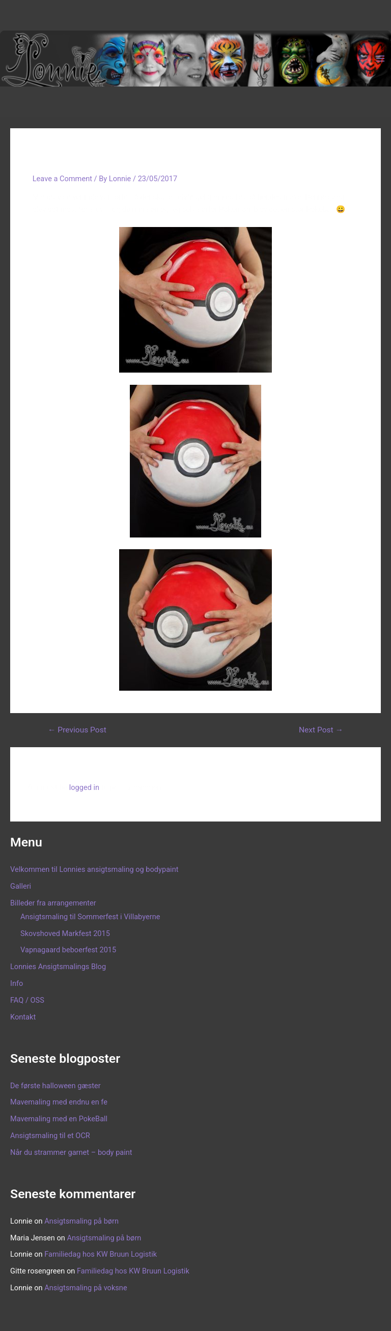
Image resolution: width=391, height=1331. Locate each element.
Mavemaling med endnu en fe (58, 1102)
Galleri (20, 886)
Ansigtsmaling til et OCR (50, 1135)
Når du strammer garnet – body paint (71, 1152)
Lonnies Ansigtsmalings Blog (58, 966)
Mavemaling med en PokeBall (58, 1118)
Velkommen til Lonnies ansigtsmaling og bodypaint (94, 869)
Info (16, 983)
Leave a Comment (62, 178)
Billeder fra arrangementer (53, 903)
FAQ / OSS (27, 1000)
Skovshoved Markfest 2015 (65, 933)
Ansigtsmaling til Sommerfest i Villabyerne (90, 916)
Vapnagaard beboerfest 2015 (68, 949)
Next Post (321, 730)
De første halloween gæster (55, 1085)
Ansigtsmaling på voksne (85, 1287)
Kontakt (23, 1017)
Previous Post (77, 730)
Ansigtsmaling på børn (81, 1221)
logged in (84, 787)
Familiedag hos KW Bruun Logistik (100, 1254)
